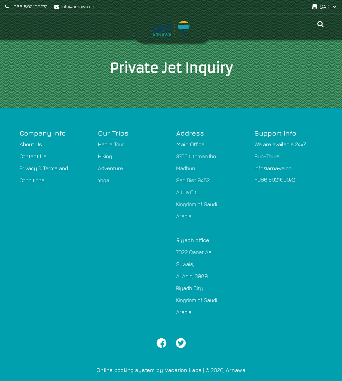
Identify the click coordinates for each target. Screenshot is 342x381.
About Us (31, 144)
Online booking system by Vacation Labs (150, 370)
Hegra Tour (111, 144)
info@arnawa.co (74, 6)
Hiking (105, 156)
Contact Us (33, 156)
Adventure (110, 168)
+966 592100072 (26, 6)
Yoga (103, 180)
